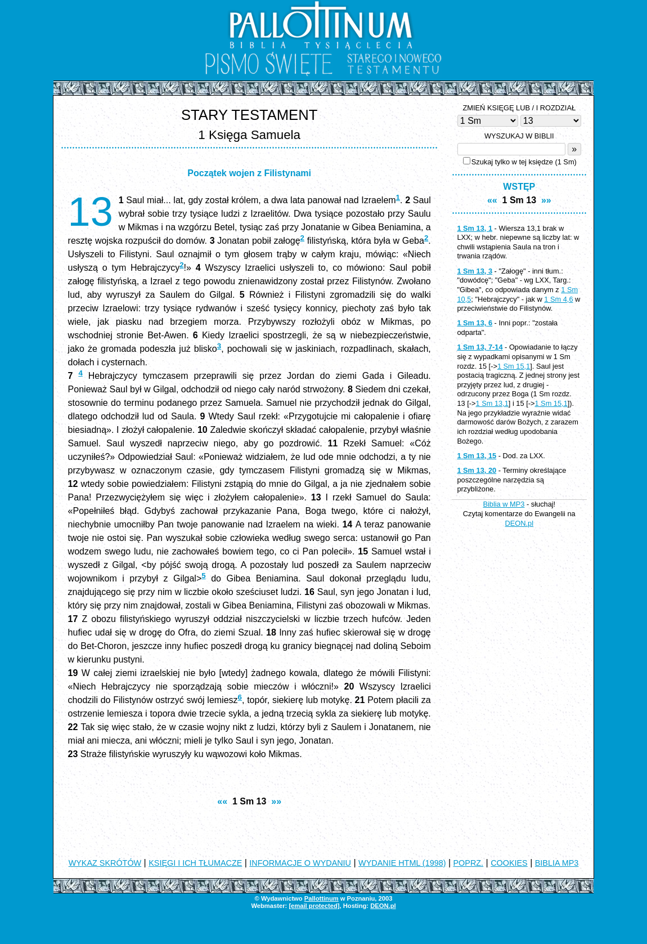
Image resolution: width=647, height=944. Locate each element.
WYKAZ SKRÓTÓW (105, 862)
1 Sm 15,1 (513, 366)
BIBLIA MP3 (557, 862)
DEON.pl (519, 523)
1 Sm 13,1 (492, 403)
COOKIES (509, 862)
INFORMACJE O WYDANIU (300, 862)
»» (276, 801)
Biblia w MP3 (503, 504)
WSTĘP (519, 186)
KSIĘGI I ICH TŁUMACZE (195, 862)
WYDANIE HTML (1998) (402, 862)
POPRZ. (468, 862)
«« (222, 801)
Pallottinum (321, 898)
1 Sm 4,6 (558, 299)
